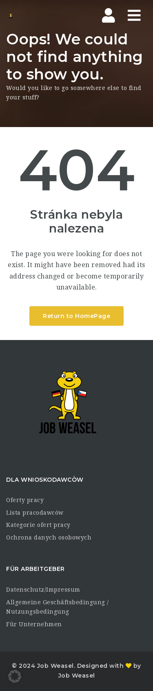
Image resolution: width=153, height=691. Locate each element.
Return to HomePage (76, 316)
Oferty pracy (25, 500)
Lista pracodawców (35, 512)
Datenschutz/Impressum (43, 589)
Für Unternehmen (34, 624)
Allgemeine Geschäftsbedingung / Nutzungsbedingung (57, 607)
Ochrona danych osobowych (48, 537)
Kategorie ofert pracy (38, 525)
